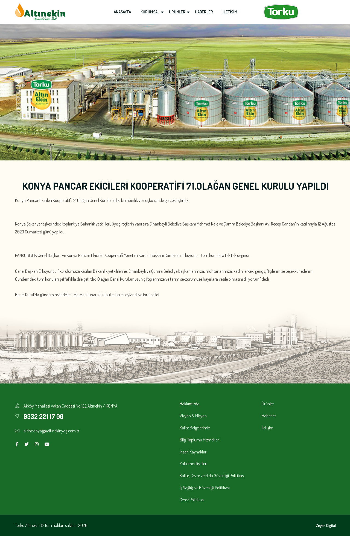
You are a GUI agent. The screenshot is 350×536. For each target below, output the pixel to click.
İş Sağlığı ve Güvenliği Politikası (205, 487)
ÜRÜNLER (177, 11)
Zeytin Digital (326, 525)
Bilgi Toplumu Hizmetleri (200, 440)
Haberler (269, 415)
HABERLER (204, 11)
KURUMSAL (150, 11)
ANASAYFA (122, 11)
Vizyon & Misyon (193, 415)
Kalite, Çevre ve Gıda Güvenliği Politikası (212, 475)
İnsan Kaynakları (193, 452)
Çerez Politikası (192, 499)
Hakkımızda (189, 403)
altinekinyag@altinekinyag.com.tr (51, 431)
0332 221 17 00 (43, 416)
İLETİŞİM (230, 11)
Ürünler (268, 403)
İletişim (267, 427)
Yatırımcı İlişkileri (193, 463)
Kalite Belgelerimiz (195, 427)
